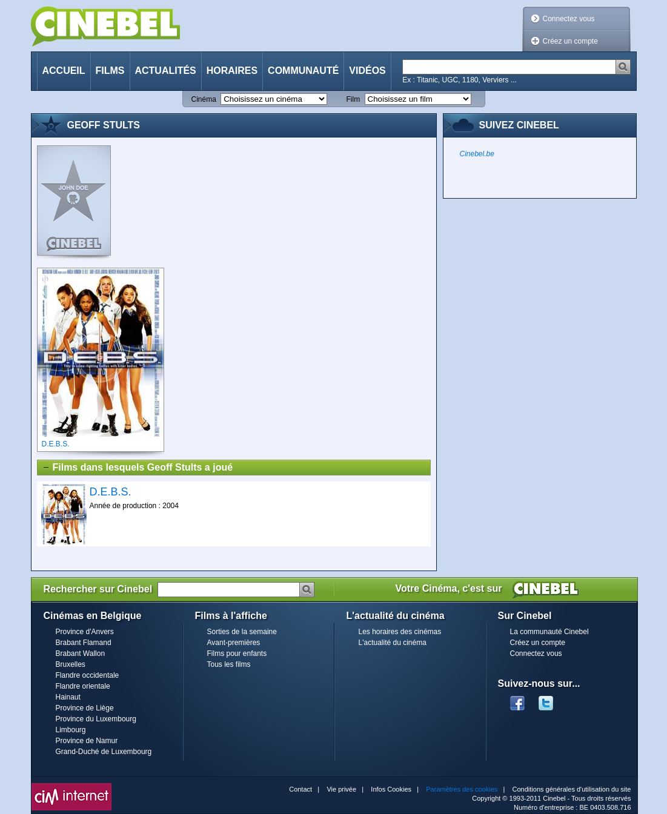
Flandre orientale (83, 686)
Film (353, 99)
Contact (300, 789)
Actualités (165, 70)
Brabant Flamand (83, 642)
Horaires (232, 70)
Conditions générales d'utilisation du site (572, 789)
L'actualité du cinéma (392, 642)
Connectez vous (569, 19)
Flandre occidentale (87, 675)
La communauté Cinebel (549, 631)
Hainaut (68, 697)
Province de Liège (85, 708)
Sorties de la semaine (242, 631)
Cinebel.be (477, 154)
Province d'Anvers (85, 631)
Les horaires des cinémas (400, 631)
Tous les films (229, 664)
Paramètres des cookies (461, 789)
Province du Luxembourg (96, 719)
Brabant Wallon (80, 653)
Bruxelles (70, 664)
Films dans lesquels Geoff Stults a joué (137, 467)
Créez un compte (570, 41)
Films (110, 70)
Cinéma (203, 99)
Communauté (303, 70)
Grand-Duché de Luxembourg (104, 751)
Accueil (63, 70)
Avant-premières (233, 642)
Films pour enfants (237, 653)
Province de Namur (87, 740)
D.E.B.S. (110, 492)
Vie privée (341, 789)
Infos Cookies (391, 789)
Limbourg (71, 730)
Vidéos (367, 70)
